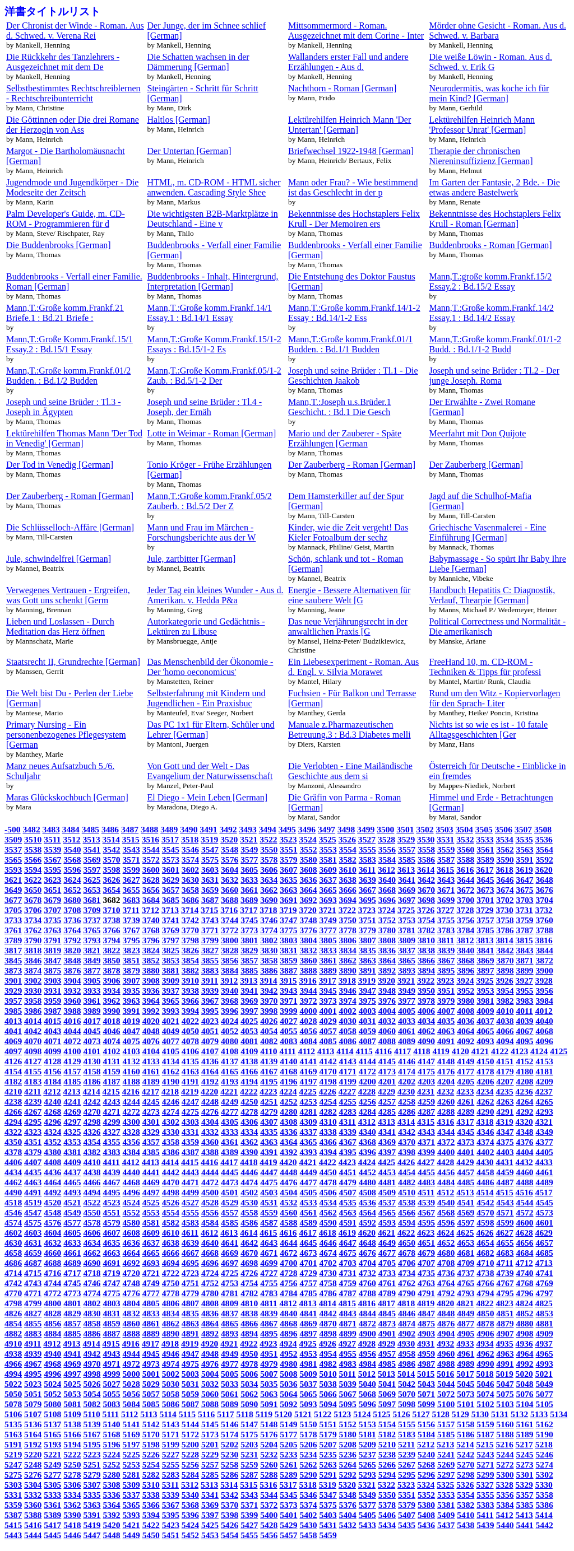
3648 (544, 879)
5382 (465, 1505)
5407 (406, 1515)
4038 (504, 1021)
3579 (288, 859)
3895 (446, 970)
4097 (13, 1051)
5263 (328, 1464)
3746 (268, 920)
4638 (170, 1242)
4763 (426, 1283)
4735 (426, 1273)
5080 (52, 1404)
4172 (367, 1071)
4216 (131, 1091)
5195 (91, 1444)
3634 (268, 879)
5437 (446, 1525)
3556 (387, 849)
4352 (52, 1142)
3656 (151, 890)
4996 (52, 1373)
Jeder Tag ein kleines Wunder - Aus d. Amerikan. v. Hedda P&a (215, 595)
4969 (72, 1363)
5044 (446, 1384)
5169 (131, 1434)
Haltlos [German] (178, 119)
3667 (367, 890)
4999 (111, 1373)
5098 (406, 1404)
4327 (111, 1132)
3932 (72, 990)
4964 (524, 1353)
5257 (210, 1464)
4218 (170, 1091)
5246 (544, 1454)
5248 (32, 1464)
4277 (229, 1111)
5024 (52, 1384)
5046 (485, 1384)
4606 (91, 1232)
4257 (387, 1101)
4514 (484, 1192)
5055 (111, 1394)
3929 (13, 990)
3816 (544, 940)
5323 (406, 1484)
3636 (308, 879)
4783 (268, 1293)
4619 (347, 1232)
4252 (288, 1101)
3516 (150, 839)
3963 (131, 1000)
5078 (13, 1404)
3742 (190, 920)
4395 (348, 1152)
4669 (229, 1252)
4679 (426, 1252)
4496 (131, 1192)
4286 (406, 1111)
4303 (190, 1121)
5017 (465, 1373)
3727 (445, 910)
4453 (387, 1172)
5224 (111, 1454)
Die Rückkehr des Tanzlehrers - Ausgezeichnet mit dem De (62, 62)
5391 (91, 1515)
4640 (210, 1242)
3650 (32, 890)
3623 (52, 879)
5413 (524, 1515)
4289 (465, 1111)
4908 (524, 1333)
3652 (72, 890)
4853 (544, 1313)
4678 (406, 1252)
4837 (229, 1313)
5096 (367, 1404)
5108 (52, 1414)
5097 (387, 1404)
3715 (209, 910)
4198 (328, 1081)
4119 (440, 1051)
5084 (131, 1404)
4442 (170, 1172)
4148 (446, 1061)
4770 (13, 1293)
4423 (347, 1162)
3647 (524, 879)
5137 (52, 1424)
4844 (367, 1313)
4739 (504, 1273)
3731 (524, 910)
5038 (328, 1384)
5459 (328, 1535)
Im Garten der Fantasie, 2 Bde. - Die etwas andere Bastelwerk (494, 187)
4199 (348, 1081)
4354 (91, 1142)
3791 (52, 940)
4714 (13, 1273)
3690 (268, 900)
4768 (524, 1283)
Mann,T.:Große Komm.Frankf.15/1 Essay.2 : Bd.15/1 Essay (69, 344)
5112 (129, 1414)
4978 (249, 1363)
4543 (504, 1202)
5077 (544, 1394)
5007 (268, 1373)
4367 (348, 1142)
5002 (170, 1373)
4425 (386, 1162)
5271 (485, 1464)
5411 (484, 1515)
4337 (308, 1132)
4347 (504, 1132)
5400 (268, 1515)
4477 (308, 1182)
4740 (524, 1273)
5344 (268, 1494)
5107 (32, 1414)
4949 (229, 1353)
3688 (229, 900)
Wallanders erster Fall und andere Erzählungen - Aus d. (348, 62)
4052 (229, 1031)
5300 (504, 1474)
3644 (465, 879)
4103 (131, 1051)
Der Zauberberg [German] (476, 464)
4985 (387, 1363)
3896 (465, 970)
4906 (485, 1333)
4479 (348, 1182)
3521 (248, 839)
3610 (348, 869)
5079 (32, 1404)
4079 (210, 1041)
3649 (13, 890)
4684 (524, 1252)
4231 (425, 1091)
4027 (288, 1021)
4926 (327, 1343)
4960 (446, 1353)
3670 (426, 890)
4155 (32, 1071)
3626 (111, 879)
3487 (129, 829)
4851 (504, 1313)
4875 (426, 1323)
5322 (386, 1484)
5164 (32, 1434)
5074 (485, 1394)
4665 (151, 1252)
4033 (406, 1021)
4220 (209, 1091)
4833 (151, 1313)
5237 (367, 1454)
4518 (13, 1202)
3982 (504, 1000)
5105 (544, 1404)
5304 (32, 1484)
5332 (32, 1494)
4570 (485, 1212)
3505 (484, 829)
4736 (446, 1273)
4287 (426, 1111)
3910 (190, 980)
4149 (465, 1061)
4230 (406, 1091)
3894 (426, 970)
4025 (249, 1021)
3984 (544, 1000)
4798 (13, 1303)
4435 (32, 1172)
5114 (167, 1414)
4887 (111, 1333)
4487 (504, 1182)
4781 (229, 1293)
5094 (328, 1404)
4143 (348, 1061)
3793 (91, 940)
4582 (170, 1222)
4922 (248, 1343)
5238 (387, 1454)
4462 (13, 1182)
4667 (190, 1252)
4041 (13, 1031)
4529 (229, 1202)
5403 (328, 1515)
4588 (288, 1222)
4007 (446, 1011)
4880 (524, 1323)
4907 (504, 1333)
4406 (13, 1162)
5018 (484, 1373)
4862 (170, 1323)
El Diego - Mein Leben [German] (207, 797)
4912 (52, 1343)
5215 (484, 1444)
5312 (189, 1484)
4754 (249, 1283)
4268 (52, 1111)
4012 (544, 1011)
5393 (131, 1515)
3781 (406, 930)
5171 (170, 1434)
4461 (544, 1172)
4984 (367, 1363)
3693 (327, 900)
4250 (249, 1101)
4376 (524, 1142)
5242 (465, 1454)
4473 (229, 1182)
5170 (151, 1434)
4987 (426, 1363)
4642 (249, 1242)
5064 (288, 1394)
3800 (229, 940)
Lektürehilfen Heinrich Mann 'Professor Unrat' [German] (482, 124)
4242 (91, 1101)
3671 (446, 890)
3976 (387, 1000)
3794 (111, 940)
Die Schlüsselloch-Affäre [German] (70, 527)
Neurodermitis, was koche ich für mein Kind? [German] (489, 93)
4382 (91, 1152)
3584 (387, 859)
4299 (111, 1121)
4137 (229, 1061)
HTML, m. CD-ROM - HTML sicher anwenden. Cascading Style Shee (214, 187)
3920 (386, 980)
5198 (151, 1444)
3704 (544, 900)
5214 (465, 1444)
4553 (151, 1212)
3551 (288, 849)
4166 (249, 1071)
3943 (288, 990)
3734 (32, 920)
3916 (308, 980)
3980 (465, 1000)
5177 (288, 1434)
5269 (446, 1464)
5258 (229, 1464)
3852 (151, 960)
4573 (544, 1212)
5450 (151, 1535)
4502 (249, 1192)
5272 (504, 1464)
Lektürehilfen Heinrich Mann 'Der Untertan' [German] (349, 124)
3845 (13, 960)
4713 (544, 1263)
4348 (524, 1132)
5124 (362, 1414)
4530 (249, 1202)
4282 (328, 1111)
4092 (465, 1041)
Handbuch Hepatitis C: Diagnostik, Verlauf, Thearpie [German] (492, 595)
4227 (347, 1091)
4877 (465, 1323)
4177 (465, 1071)
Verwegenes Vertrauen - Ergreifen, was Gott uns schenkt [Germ (68, 595)
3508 (543, 829)
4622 (406, 1232)
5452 (190, 1535)
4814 (327, 1303)
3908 (151, 980)
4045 (91, 1031)
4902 (406, 1333)
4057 (328, 1031)
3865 (406, 960)
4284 (367, 1111)
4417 (229, 1162)
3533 (484, 839)
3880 (151, 970)
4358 (170, 1142)
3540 (72, 849)
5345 (288, 1494)
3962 (111, 1000)
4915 (111, 1343)
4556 (210, 1212)
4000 (308, 1011)
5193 (52, 1444)
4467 (111, 1182)
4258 (406, 1101)
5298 (465, 1474)
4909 (544, 1333)
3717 (248, 910)
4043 (52, 1031)
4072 (72, 1041)
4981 (308, 1363)
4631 (32, 1242)
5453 (210, 1535)
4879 (504, 1323)
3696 (387, 900)
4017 (91, 1021)
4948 (210, 1353)
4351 (32, 1142)
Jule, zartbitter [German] (191, 558)
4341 (387, 1132)
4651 (426, 1242)
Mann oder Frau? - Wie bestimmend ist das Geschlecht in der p (353, 187)
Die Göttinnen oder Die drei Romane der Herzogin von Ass (72, 124)
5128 (441, 1414)
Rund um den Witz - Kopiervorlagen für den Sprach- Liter (495, 698)
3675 (524, 890)
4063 (446, 1031)
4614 (248, 1232)
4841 (308, 1313)
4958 (406, 1353)
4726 (249, 1273)
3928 (544, 980)
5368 (190, 1505)
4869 (308, 1323)
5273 (524, 1464)
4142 (328, 1061)
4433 (544, 1162)
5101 (465, 1404)
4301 (151, 1121)
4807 (190, 1303)
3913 (248, 980)
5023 (32, 1384)
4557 (229, 1212)
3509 (13, 839)
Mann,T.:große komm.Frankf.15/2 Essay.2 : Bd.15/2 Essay (490, 281)
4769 (544, 1283)
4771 (32, 1293)
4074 (111, 1041)
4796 (524, 1293)
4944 (131, 1353)
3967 (210, 1000)
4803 (111, 1303)
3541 (91, 849)
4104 (151, 1051)
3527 (367, 839)
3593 (13, 869)
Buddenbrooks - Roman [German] (490, 245)
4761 (387, 1283)
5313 (209, 1484)
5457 (288, 1535)
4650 (406, 1242)
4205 (465, 1081)
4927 (347, 1343)
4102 (111, 1051)
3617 (484, 869)
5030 (170, 1384)
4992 (524, 1363)
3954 (504, 990)
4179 (504, 1071)
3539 (52, 849)
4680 (446, 1252)
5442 (544, 1525)
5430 (308, 1525)
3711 (131, 910)
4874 (406, 1323)
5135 (13, 1424)
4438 (91, 1172)
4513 (465, 1192)
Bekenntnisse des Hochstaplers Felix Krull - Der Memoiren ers (354, 219)
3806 (348, 940)
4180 (524, 1071)
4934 (484, 1343)
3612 (386, 869)
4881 (544, 1323)
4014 (32, 1021)
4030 (348, 1021)
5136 (32, 1424)
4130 (91, 1061)
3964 (151, 1000)
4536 (367, 1202)
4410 (91, 1162)
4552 (131, 1212)
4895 (268, 1333)
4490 (13, 1192)
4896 (288, 1333)
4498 (170, 1192)
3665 (328, 890)
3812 (465, 940)
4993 (544, 1363)
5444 (32, 1535)
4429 (465, 1162)
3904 (72, 980)
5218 (544, 1444)
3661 (249, 890)
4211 (32, 1091)
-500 (12, 829)
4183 (32, 1081)
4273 (151, 1111)
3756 (465, 920)
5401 (288, 1515)
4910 (13, 1343)
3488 (149, 829)
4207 (504, 1081)
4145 (387, 1061)
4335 (268, 1132)
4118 (421, 1051)
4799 (32, 1303)
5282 (151, 1474)
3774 (268, 930)
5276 (32, 1474)
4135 (190, 1061)
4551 (111, 1212)
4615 (268, 1232)
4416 (209, 1162)
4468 (131, 1182)
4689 (72, 1263)
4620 (367, 1232)
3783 (446, 930)
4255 (348, 1101)
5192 (32, 1444)
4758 (328, 1283)
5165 (52, 1434)
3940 (229, 990)
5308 (111, 1484)
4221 (229, 1091)
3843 (524, 950)
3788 (544, 930)
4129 (72, 1061)
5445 (52, 1535)
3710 (111, 910)
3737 (91, 920)
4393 (308, 1152)
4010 (504, 1011)
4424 (367, 1162)
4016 (72, 1021)
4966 (13, 1363)
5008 (288, 1373)
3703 (524, 900)
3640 (387, 879)
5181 (367, 1434)
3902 (32, 980)
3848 (72, 960)
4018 (111, 1021)
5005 (229, 1373)
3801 (249, 940)
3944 (308, 990)
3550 (268, 849)
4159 (111, 1071)
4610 (170, 1232)
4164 (210, 1071)
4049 (170, 1031)
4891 (190, 1333)
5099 (426, 1404)
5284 (190, 1474)
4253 (308, 1101)
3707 (52, 910)
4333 (229, 1132)
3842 (504, 950)
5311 (170, 1484)
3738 (111, 920)
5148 (268, 1424)
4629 (544, 1232)
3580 (308, 859)
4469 (151, 1182)
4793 (465, 1293)
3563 (524, 849)
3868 (465, 960)
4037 (485, 1021)
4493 (72, 1192)
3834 (348, 950)
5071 (426, 1394)
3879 (131, 970)
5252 (111, 1464)
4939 (32, 1353)
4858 (91, 1323)
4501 (229, 1192)
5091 (268, 1404)
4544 (524, 1202)
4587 (268, 1222)
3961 (91, 1000)
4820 (445, 1303)
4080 (229, 1041)
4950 (249, 1353)
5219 (13, 1454)
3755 (446, 920)
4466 (91, 1182)
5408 (426, 1515)
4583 (190, 1222)
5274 (544, 1464)
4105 (170, 1051)
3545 (170, 849)
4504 (288, 1192)
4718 (91, 1273)
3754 (426, 920)
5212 (425, 1444)
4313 (386, 1121)
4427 (425, 1162)
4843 (348, 1313)
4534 (328, 1202)
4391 (268, 1152)
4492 (52, 1192)
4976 (210, 1363)
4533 (308, 1202)
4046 (111, 1031)
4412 (131, 1162)
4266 (13, 1111)
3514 (111, 839)
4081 (249, 1041)
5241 (446, 1454)
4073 (91, 1041)
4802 (91, 1303)
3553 (328, 849)
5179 (328, 1434)
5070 (406, 1394)
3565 (13, 859)
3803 (288, 940)
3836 (387, 950)
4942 (91, 1353)
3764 (72, 930)
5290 (308, 1474)
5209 (367, 1444)
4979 (268, 1363)
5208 (348, 1444)
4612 (209, 1232)
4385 (151, 1152)
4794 (485, 1293)
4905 (465, 1333)
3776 (308, 930)
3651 (52, 890)
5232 (268, 1454)
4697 (229, 1263)
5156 (426, 1424)
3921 (406, 980)
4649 (387, 1242)
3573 (170, 859)
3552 (308, 849)
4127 (32, 1061)
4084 (308, 1041)
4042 (32, 1031)
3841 (485, 950)
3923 (445, 980)
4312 (367, 1121)
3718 (268, 910)
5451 (170, 1535)
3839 (446, 950)
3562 (504, 849)
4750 (170, 1283)
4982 (328, 1363)
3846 (32, 960)
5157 (446, 1424)
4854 (13, 1323)
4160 (131, 1071)
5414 (544, 1515)
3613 (406, 869)
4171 (348, 1071)
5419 (91, 1525)
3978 (426, 1000)
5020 (524, 1373)
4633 (72, 1242)
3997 (249, 1011)
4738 (485, 1273)
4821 (465, 1303)
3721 (327, 910)
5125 (381, 1414)
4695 (190, 1263)
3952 (465, 990)
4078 (190, 1041)
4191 (190, 1081)
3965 (170, 1000)
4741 (544, 1273)
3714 (189, 910)
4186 (91, 1081)
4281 (308, 1111)
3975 (367, 1000)
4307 (268, 1121)
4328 (131, 1132)
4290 (485, 1111)
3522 (268, 839)
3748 (308, 920)
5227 (170, 1454)
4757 (308, 1283)
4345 (465, 1132)
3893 (406, 970)
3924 (465, 980)
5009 (308, 1373)
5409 (446, 1515)
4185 (72, 1081)
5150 (308, 1424)
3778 (348, 930)
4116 (383, 1051)
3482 (31, 829)
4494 (91, 1192)
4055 (288, 1031)
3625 (91, 879)
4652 (446, 1242)
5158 (465, 1424)
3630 (190, 879)
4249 (229, 1101)
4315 (425, 1121)
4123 (519, 1051)
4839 (268, 1313)
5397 (210, 1515)
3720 (308, 910)
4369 (387, 1142)
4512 (445, 1192)
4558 (249, 1212)
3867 (446, 960)
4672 (288, 1252)
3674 (504, 890)
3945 (328, 990)
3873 (13, 970)
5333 (52, 1494)
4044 (72, 1031)
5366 (151, 1505)
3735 (52, 920)
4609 (151, 1232)
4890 (170, 1333)
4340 (367, 1132)
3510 (32, 839)
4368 (367, 1142)
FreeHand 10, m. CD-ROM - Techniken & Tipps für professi (485, 667)
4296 (52, 1121)
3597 (91, 869)
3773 (249, 930)
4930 (406, 1343)
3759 (524, 920)
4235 (504, 1091)
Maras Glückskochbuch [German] (67, 797)
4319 (504, 1121)
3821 (91, 950)
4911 (32, 1343)
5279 (91, 1474)
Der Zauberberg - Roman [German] (351, 464)
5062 (249, 1394)
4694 (170, 1263)
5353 (446, 1494)
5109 (72, 1414)
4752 (210, 1283)
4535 (348, 1202)
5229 (210, 1454)
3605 (249, 869)
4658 (13, 1252)
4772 (52, 1293)
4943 (111, 1353)
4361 (229, 1142)
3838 (426, 950)
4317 (465, 1121)
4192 (210, 1081)
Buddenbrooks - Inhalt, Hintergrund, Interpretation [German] (213, 281)
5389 (52, 1515)
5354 (465, 1494)
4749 (151, 1283)
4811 (268, 1303)
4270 (91, 1111)
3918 (347, 980)
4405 (544, 1152)
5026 (91, 1384)
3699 (446, 900)
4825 (544, 1303)
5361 (52, 1505)
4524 (131, 1202)
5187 (485, 1434)
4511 (426, 1192)
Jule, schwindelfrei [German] (58, 558)
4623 (425, 1232)
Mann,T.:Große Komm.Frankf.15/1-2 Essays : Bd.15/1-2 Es (214, 344)
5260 (268, 1464)
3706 (32, 910)
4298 (91, 1121)
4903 (426, 1333)
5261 (288, 1464)
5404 (348, 1515)
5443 (13, 1535)
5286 (229, 1474)
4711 (504, 1263)
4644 (288, 1242)
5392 (111, 1515)
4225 (308, 1091)
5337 (131, 1494)
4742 (13, 1283)
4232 (445, 1091)
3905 (91, 980)
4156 (52, 1071)
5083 (111, 1404)
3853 (170, 960)
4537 (387, 1202)
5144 (190, 1424)
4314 (406, 1121)
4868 (288, 1323)
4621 (386, 1232)
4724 (210, 1273)
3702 (504, 900)
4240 (52, 1101)
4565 (387, 1212)
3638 (348, 879)
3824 (151, 950)
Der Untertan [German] (189, 151)
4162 (170, 1071)
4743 (32, 1283)
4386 (170, 1152)
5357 (524, 1494)
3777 (328, 930)
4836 (210, 1313)
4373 (465, 1142)
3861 (328, 960)
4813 (308, 1303)
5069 (387, 1394)
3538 (32, 849)
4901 (387, 1333)
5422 (151, 1525)
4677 (387, 1252)
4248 (210, 1101)
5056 (131, 1394)
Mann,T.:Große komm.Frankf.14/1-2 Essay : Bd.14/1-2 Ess (354, 313)
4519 (32, 1202)
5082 (91, 1404)
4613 (229, 1232)
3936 (151, 990)
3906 (111, 980)
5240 (426, 1454)
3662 (268, 890)
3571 (131, 859)
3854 (190, 960)
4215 (111, 1091)
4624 (445, 1232)
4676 (367, 1252)
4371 (426, 1142)
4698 (249, 1263)
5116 (206, 1414)
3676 (544, 890)
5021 (544, 1373)
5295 (406, 1474)
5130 (480, 1414)
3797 (170, 940)
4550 (91, 1212)
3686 (190, 900)
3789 (13, 940)
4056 (308, 1031)
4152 (524, 1061)
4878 (485, 1323)
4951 (268, 1353)
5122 (322, 1414)
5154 (387, 1424)
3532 (465, 839)
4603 (32, 1232)
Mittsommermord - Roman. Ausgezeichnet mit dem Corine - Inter (356, 30)
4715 (32, 1273)
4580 (131, 1222)
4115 (364, 1051)
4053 (249, 1031)
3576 (229, 859)
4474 (249, 1182)
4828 (52, 1313)
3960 (72, 1000)
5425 (210, 1525)
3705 (13, 910)
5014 (406, 1373)
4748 (131, 1283)
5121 (303, 1414)
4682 (485, 1252)
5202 (229, 1444)
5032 (210, 1384)
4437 (72, 1172)
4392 (288, 1152)
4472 (210, 1182)
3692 (308, 900)
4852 (524, 1313)
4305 (229, 1121)
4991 (504, 1363)
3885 (249, 970)
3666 (348, 890)
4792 (446, 1293)
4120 (460, 1051)
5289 (288, 1474)
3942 (268, 990)
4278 (249, 1111)
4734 (406, 1273)
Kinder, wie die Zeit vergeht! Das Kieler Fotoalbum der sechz (348, 532)
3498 (346, 829)
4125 (558, 1051)
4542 (485, 1202)
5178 (308, 1434)
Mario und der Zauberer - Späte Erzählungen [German (344, 438)
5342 (229, 1494)
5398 (229, 1515)
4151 (504, 1061)
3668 (387, 890)
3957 (13, 1000)
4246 (170, 1101)
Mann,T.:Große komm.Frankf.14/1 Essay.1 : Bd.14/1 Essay (209, 313)
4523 (111, 1202)
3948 (387, 990)
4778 (170, 1293)
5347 (328, 1494)
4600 (524, 1222)
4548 (52, 1212)
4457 (465, 1172)
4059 (367, 1031)
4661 (72, 1252)
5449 (131, 1535)
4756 (288, 1283)
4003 (367, 1011)
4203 (426, 1081)
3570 (111, 859)
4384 (131, 1152)
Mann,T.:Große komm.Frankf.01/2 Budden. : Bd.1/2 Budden (68, 375)
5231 (249, 1454)
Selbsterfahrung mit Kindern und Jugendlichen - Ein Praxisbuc (206, 698)
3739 (131, 920)
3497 (326, 829)
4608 (131, 1232)
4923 (268, 1343)
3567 (52, 859)
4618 (327, 1232)
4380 (52, 1152)
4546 (13, 1212)
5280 (111, 1474)
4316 (445, 1121)
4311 (347, 1121)
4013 (13, 1021)
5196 (111, 1444)
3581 (328, 859)
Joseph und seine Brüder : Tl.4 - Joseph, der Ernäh (204, 407)
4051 (210, 1031)
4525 (151, 1202)
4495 (111, 1192)
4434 (13, 1172)
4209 (544, 1081)
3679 (52, 900)
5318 (308, 1484)
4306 (249, 1121)
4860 (131, 1323)
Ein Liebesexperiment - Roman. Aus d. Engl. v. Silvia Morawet (353, 667)
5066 (328, 1394)
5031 (190, 1384)
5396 (190, 1515)
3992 (151, 1011)
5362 (72, 1505)
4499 (190, 1192)
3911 (209, 980)
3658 (190, 890)
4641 (229, 1242)
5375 (328, 1505)
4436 (52, 1172)
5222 (72, 1454)
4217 (150, 1091)
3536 (544, 839)
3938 (190, 990)
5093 (308, 1404)
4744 (52, 1283)
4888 (131, 1333)
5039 (348, 1384)
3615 (445, 869)
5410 (465, 1515)
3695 (367, 900)
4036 (465, 1021)
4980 (288, 1363)
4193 (229, 1081)
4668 (210, 1252)
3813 (484, 940)
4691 (111, 1263)
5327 (484, 1484)
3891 (367, 970)
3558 (426, 849)
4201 (387, 1081)
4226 (327, 1091)
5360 (32, 1505)
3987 (52, 1011)
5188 (504, 1434)
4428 (445, 1162)
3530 (425, 839)
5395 (170, 1515)
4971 (111, 1363)
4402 (485, 1152)
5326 (465, 1484)
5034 (249, 1384)
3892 (387, 970)
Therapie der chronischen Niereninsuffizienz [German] (481, 156)
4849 (465, 1313)
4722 (170, 1273)
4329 (151, 1132)
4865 (229, 1323)
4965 (544, 1353)
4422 (327, 1162)
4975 (190, 1363)
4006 (426, 1011)
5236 (348, 1454)
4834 (170, 1313)
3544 (151, 849)
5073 (465, 1394)
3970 (268, 1000)
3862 (348, 960)
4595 (426, 1222)
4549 (72, 1212)
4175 (426, 1071)
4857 (72, 1323)
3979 (446, 1000)
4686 (13, 1263)
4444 (210, 1172)
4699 (268, 1263)
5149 (288, 1424)
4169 (308, 1071)
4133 (151, 1061)
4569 (465, 1212)
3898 (504, 970)
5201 (210, 1444)
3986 (32, 1011)
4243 (111, 1101)
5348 (348, 1494)
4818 (406, 1303)
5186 (465, 1434)
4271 (111, 1111)
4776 (131, 1293)
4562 (328, 1212)
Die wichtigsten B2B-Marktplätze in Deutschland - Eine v (212, 219)
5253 (131, 1464)
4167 (268, 1071)
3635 (288, 879)
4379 (32, 1152)
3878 (111, 970)
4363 (268, 1142)
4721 (151, 1273)
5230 (229, 1454)
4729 (308, 1273)
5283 (170, 1474)
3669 (406, 890)
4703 (348, 1263)
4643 (268, 1242)
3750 (348, 920)
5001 (151, 1373)
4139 (268, 1061)
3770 (190, 930)
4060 (387, 1031)
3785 (485, 930)
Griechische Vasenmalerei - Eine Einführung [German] (488, 532)
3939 (210, 990)
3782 (426, 930)
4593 (387, 1222)
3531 (445, 839)
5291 (328, 1474)
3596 (72, 869)
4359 (190, 1142)
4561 (308, 1212)
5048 (524, 1384)
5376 (348, 1505)
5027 (111, 1384)
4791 (426, 1293)
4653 (465, 1242)
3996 (229, 1011)
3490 (188, 829)
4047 (131, 1031)
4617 (308, 1232)
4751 (190, 1283)
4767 (504, 1283)
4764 (446, 1283)
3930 (32, 990)
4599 (504, 1222)
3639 (367, 879)
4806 (170, 1303)
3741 (170, 920)
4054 (268, 1031)
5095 (348, 1404)
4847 (426, 1313)
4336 (288, 1132)
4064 (465, 1031)
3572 (151, 859)
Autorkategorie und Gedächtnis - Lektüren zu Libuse (206, 626)
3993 (170, 1011)
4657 (544, 1242)
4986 (406, 1363)
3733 (13, 920)
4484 (446, 1182)
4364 (288, 1142)
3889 (328, 970)
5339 (170, 1494)
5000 (131, 1373)
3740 (151, 920)
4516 (524, 1192)
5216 (504, 1444)
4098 (32, 1051)
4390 (249, 1152)
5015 (425, 1373)
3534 (504, 839)
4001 (328, 1011)
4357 (151, 1142)
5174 (229, 1434)
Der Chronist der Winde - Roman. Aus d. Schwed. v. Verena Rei (75, 30)
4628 (524, 1232)
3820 (72, 950)
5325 (445, 1484)
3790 (32, 940)
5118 (244, 1414)
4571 (504, 1212)
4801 (72, 1303)
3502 (424, 829)
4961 (465, 1353)
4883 (32, 1333)
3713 (170, 910)
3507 (523, 829)
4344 (446, 1132)
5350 (387, 1494)
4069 (13, 1041)
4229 (386, 1091)
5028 (131, 1384)
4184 (52, 1081)
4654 (485, 1242)
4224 (288, 1091)
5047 (504, 1384)
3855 (210, 960)
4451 (348, 1172)
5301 (524, 1474)
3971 (288, 1000)
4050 (190, 1031)
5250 (72, 1464)
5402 (308, 1515)
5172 (190, 1434)
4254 (328, 1101)
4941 (72, 1353)
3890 (348, 970)
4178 (485, 1071)
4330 (170, 1132)
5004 (210, 1373)
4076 (151, 1041)
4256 (367, 1101)
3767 (131, 930)
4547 (32, 1212)
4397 (387, 1152)
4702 (328, 1263)
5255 (170, 1464)
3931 (52, 990)
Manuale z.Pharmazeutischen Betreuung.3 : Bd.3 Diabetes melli (349, 729)
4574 (13, 1222)
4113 (325, 1051)
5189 (524, 1434)
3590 (504, 859)
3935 (131, 990)
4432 (524, 1162)
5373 (288, 1505)
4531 (268, 1202)
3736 (72, 920)
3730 (504, 910)
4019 (131, 1021)
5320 (347, 1484)
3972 (308, 1000)
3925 (484, 980)
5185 (446, 1434)
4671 (268, 1252)
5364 (111, 1505)
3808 (387, 940)
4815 (347, 1303)
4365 (308, 1142)
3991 (131, 1011)
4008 (465, 1011)
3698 (426, 900)
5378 (387, 1505)
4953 (308, 1353)
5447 (91, 1535)
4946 (170, 1353)
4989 (465, 1363)
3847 (52, 960)
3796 (151, 940)
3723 (367, 910)
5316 (268, 1484)
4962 (485, 1353)
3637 (328, 879)
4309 (308, 1121)
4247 (190, 1101)
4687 (32, 1263)
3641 (406, 879)
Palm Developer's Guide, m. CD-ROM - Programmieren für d (65, 219)
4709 (465, 1263)
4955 (348, 1353)
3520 (229, 839)
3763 (52, 930)
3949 (406, 990)
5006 (249, 1373)
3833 (328, 950)
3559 (446, 849)
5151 (328, 1424)
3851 (131, 960)
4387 (190, 1152)
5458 (308, 1535)
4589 (308, 1222)
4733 (387, 1273)
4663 (111, 1252)
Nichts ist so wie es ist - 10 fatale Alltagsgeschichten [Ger (488, 729)
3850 (111, 960)
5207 (328, 1444)
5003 (190, 1373)
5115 (187, 1414)
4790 (406, 1293)
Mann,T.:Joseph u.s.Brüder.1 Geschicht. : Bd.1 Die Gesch (339, 407)
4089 (406, 1041)
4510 (406, 1192)
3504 (464, 829)
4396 (367, 1152)
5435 (406, 1525)
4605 (72, 1232)
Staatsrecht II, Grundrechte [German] (73, 662)
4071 (52, 1041)
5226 (151, 1454)
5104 (524, 1404)
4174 (406, 1071)
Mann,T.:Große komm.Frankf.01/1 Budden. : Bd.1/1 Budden (350, 344)
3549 (249, 849)
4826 (13, 1313)
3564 (544, 849)
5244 (504, 1454)
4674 (328, 1252)
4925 (308, 1343)
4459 (504, 1172)
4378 (13, 1152)
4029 (328, 1021)
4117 (402, 1051)
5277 (52, 1474)
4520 (52, 1202)
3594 (32, 869)
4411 (111, 1162)
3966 (190, 1000)
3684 (151, 900)
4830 (91, 1313)
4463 (32, 1182)
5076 (524, 1394)
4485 (465, 1182)
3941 (249, 990)
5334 (72, 1494)
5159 (485, 1424)
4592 (367, 1222)
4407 (32, 1162)
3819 (52, 950)
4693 (151, 1263)
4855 (32, 1323)
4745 (72, 1283)
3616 (465, 869)
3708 (72, 910)
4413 (150, 1162)
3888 (308, 970)
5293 (367, 1474)
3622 (32, 879)
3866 (426, 960)
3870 (504, 960)
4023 (210, 1021)
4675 (348, 1252)
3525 (327, 839)
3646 (504, 879)
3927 (524, 980)
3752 (387, 920)
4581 (151, 1222)
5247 (13, 1464)
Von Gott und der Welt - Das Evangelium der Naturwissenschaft (210, 771)
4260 (446, 1101)
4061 (406, 1031)
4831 (111, 1313)
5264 (348, 1464)
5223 (91, 1454)
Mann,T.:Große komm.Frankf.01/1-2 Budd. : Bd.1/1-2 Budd (495, 344)
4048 (151, 1031)
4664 (131, 1252)
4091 (446, 1041)
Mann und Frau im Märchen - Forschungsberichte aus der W (201, 532)
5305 (52, 1484)
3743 (210, 920)
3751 (367, 920)
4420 (288, 1162)
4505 (308, 1192)
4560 (288, 1212)
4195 (268, 1081)
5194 (72, 1444)
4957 (387, 1353)
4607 (111, 1232)
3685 (170, 900)
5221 (52, 1454)
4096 (544, 1041)
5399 (249, 1515)
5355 (485, 1494)
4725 (229, 1273)
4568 (446, 1212)
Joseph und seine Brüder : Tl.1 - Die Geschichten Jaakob (353, 375)
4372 (446, 1142)
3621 (13, 879)
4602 (13, 1232)
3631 (210, 879)
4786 (328, 1293)
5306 (72, 1484)
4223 (268, 1091)
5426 (229, 1525)
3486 (110, 829)
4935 (504, 1343)
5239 (406, 1454)
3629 (170, 879)
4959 (426, 1353)
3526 (347, 839)
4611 (190, 1232)
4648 (367, 1242)
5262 (308, 1464)
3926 (504, 980)
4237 (544, 1091)
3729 (484, 910)
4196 (288, 1081)
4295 (32, 1121)
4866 (249, 1323)
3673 (485, 890)
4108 (229, 1051)
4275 (190, 1111)
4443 (190, 1172)
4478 (328, 1182)
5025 (72, 1384)
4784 (288, 1293)
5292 (348, 1474)
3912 (229, 980)
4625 (465, 1232)
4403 (504, 1152)
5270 (465, 1464)
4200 (367, 1081)
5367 (170, 1505)
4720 (131, 1273)
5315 (248, 1484)
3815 (524, 940)
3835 (367, 950)
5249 (52, 1464)
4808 (210, 1303)
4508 (367, 1192)
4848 (446, 1313)
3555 (367, 849)
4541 (465, 1202)
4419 (268, 1162)
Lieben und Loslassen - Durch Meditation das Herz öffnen (60, 626)
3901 (13, 980)
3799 (210, 940)
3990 (111, 1011)
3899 (524, 970)
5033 (229, 1384)
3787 (524, 930)
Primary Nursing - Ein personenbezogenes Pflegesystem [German (66, 734)
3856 (229, 960)
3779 (367, 930)
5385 (524, 1505)
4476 (288, 1182)
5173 (210, 1434)
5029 (151, 1384)
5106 (13, 1414)
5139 (91, 1424)
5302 (544, 1474)
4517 (544, 1192)
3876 (72, 970)
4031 (367, 1021)
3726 (425, 910)
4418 (248, 1162)
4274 (170, 1111)
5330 (544, 1484)
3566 (32, 859)
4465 (72, 1182)
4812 (288, 1303)
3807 (367, 940)
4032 (387, 1021)
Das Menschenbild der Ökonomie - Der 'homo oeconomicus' (210, 667)
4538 (406, 1202)
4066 (504, 1031)
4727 (268, 1273)
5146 (229, 1424)
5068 (367, 1394)
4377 (544, 1142)
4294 (13, 1121)
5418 (72, 1525)
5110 (91, 1414)
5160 (504, 1424)
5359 (13, 1505)
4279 (268, 1111)
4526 (170, 1202)
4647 (348, 1242)
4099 (52, 1051)
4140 (288, 1061)
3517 (170, 839)
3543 (131, 849)
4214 (91, 1091)
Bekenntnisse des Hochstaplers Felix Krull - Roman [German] (495, 219)
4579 (111, 1222)
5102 (485, 1404)
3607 (288, 869)
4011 (524, 1011)
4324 (52, 1132)
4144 (367, 1061)
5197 (131, 1444)
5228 (190, 1454)
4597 (465, 1222)
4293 (544, 1111)
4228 (367, 1091)
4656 (524, 1242)
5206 (308, 1444)
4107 (210, 1051)
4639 (190, 1242)
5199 (170, 1444)
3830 (268, 950)
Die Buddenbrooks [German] (58, 245)
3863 (367, 960)
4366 (328, 1142)
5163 (13, 1434)
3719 (288, 910)
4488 (524, 1182)
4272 (131, 1111)
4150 (485, 1061)
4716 (52, 1273)
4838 (249, 1313)
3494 (267, 829)
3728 (465, 910)
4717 (72, 1273)
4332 (210, 1132)
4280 (288, 1111)
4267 (32, 1111)
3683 (131, 900)
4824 (524, 1303)
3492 (228, 829)
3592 (544, 859)
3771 (210, 930)
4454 (406, 1172)
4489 (544, 1182)
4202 (406, 1081)
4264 (524, 1101)
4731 (348, 1273)
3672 (465, 890)
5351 (406, 1494)
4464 (52, 1182)
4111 (287, 1051)
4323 (32, 1132)
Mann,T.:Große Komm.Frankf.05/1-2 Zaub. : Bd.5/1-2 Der (214, 375)
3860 (308, 960)
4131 (111, 1061)
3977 (406, 1000)
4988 (446, 1363)
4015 (52, 1021)
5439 (485, 1525)
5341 (210, 1494)
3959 (52, 1000)
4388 (210, 1152)
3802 (268, 940)
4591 (348, 1222)
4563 (348, 1212)
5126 (401, 1414)
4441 (151, 1172)
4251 (268, 1101)
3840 (465, 950)
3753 (406, 920)
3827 (210, 950)
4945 (151, 1353)
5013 (386, 1373)
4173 (387, 1071)
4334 (249, 1132)
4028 (308, 1021)
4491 (32, 1192)
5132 (519, 1414)
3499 (365, 829)
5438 (465, 1525)
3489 (169, 829)
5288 (268, 1474)
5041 (387, 1384)
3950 (426, 990)
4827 (32, 1313)
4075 (131, 1041)
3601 (170, 869)
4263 (504, 1101)
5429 (288, 1525)
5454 (229, 1535)
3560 (465, 849)
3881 (170, 970)
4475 (268, 1182)
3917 (327, 980)
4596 (446, 1222)
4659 (32, 1252)
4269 (72, 1111)
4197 (308, 1081)
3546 (190, 849)
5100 (446, 1404)
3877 (91, 970)
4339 (348, 1132)
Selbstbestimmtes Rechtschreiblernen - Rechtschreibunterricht (73, 93)
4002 (348, 1011)
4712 (524, 1263)
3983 (524, 1000)
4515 (504, 1192)
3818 (32, 950)
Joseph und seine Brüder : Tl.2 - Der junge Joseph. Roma (494, 375)
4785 (308, 1293)
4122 (499, 1051)
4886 (91, 1333)
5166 (72, 1434)
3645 (485, 879)
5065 (308, 1394)
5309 (131, 1484)
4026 (268, 1021)
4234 (484, 1091)
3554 (348, 849)
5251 (91, 1464)
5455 (249, 1535)
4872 (367, 1323)
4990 (485, 1363)
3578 (268, 859)
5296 (426, 1474)
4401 (465, 1152)
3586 (426, 859)
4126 (13, 1061)
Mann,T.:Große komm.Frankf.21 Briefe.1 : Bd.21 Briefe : (65, 313)
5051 (32, 1394)
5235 (328, 1454)
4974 (170, 1363)
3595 (52, 869)
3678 (32, 900)
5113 (148, 1414)
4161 (151, 1071)
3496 (307, 829)
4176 (446, 1071)
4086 (348, 1041)
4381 (72, 1152)
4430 (484, 1162)
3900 (544, 970)
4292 (524, 1111)
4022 (190, 1021)
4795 (504, 1293)
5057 (151, 1394)
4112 (306, 1051)
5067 (348, 1394)
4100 (72, 1051)
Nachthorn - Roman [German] (342, 88)
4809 (229, 1303)
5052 (52, 1394)
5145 (210, 1424)
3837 (406, 950)
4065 (485, 1031)
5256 (190, 1464)
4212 (52, 1091)
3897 (485, 970)
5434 (387, 1525)
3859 (288, 960)
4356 (131, 1142)
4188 (131, 1081)
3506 (503, 829)
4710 (485, 1263)
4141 (308, 1061)
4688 (52, 1263)
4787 (348, 1293)
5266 (387, 1464)
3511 (52, 839)
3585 (406, 859)
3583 (367, 859)
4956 (367, 1353)
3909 (170, 980)
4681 (465, 1252)
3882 (190, 970)
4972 (131, 1363)
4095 (524, 1041)
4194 (249, 1081)
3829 (249, 950)
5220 (32, 1454)
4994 (13, 1373)
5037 (308, 1384)
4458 (485, 1172)
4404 (524, 1152)
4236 (524, 1091)
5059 (190, 1394)
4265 (544, 1101)
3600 (151, 869)
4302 (170, 1121)
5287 (249, 1474)
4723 (190, 1273)
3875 (52, 970)
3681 (91, 900)
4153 (544, 1061)
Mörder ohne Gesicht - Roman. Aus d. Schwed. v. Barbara (497, 30)
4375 (504, 1142)
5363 (91, 1505)
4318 (484, 1121)
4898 (328, 1333)
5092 (288, 1404)
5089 (229, 1404)
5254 (151, 1464)
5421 (131, 1525)
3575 (210, 859)
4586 (249, 1222)
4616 (288, 1232)
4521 (72, 1202)
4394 (328, 1152)
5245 (524, 1454)
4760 (367, 1283)
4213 (71, 1091)
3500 (385, 829)
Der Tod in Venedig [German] (59, 464)
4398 (406, 1152)
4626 (484, 1232)
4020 (151, 1021)
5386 (544, 1505)
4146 (406, 1061)
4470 (170, 1182)
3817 (13, 950)
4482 (406, 1182)
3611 (367, 869)
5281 (131, 1474)
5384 (504, 1505)
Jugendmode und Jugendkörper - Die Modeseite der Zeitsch (72, 187)
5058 (170, 1394)
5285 (210, 1474)
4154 (13, 1071)
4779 (190, 1293)
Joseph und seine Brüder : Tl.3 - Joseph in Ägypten (63, 407)
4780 (210, 1293)
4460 (524, 1172)
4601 (544, 1222)
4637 (151, 1242)
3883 (210, 970)
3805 (328, 940)
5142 (151, 1424)
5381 (446, 1505)
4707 (426, 1263)
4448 (288, 1172)
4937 (544, 1343)
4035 (446, 1021)
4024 (229, 1021)
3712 (150, 910)
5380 (426, 1505)
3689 (249, 900)
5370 (229, 1505)
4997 (72, 1373)
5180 (348, 1434)
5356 (504, 1494)
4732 (367, 1273)
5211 (406, 1444)
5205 (288, 1444)
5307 (91, 1484)
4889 (151, 1333)
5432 (348, 1525)
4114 (344, 1051)
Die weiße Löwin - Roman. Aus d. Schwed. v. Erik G (491, 62)
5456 (268, 1535)
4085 (328, 1041)
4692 (131, 1263)
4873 (387, 1323)
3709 (91, 910)
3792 (72, 940)
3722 (347, 910)
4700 (288, 1263)
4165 (229, 1071)
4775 (111, 1293)
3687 (210, 900)
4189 (151, 1081)
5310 (151, 1484)
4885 (72, 1333)
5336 (111, 1494)
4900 (367, 1333)
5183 (406, 1434)
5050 (13, 1394)
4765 (465, 1283)
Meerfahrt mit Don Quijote (477, 433)
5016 (445, 1373)
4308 (288, 1121)
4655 (504, 1242)
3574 (190, 859)
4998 (91, 1373)
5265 (367, 1464)
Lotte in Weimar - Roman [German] (211, 433)
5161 (524, 1424)
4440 (131, 1172)
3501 (405, 829)
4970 (91, 1363)
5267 (406, 1464)
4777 (151, 1293)
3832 (308, 950)
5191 (13, 1444)
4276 (210, 1111)
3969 (249, 1000)
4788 (367, 1293)
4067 (524, 1031)
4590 (328, 1222)
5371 (249, 1505)
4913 (71, 1343)
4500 (210, 1192)
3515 (131, 839)
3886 (268, 970)
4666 (170, 1252)
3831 (288, 950)
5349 (367, 1494)
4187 (111, 1081)
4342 (406, 1132)
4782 (249, 1293)
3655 (131, 890)
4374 (485, 1142)
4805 (151, 1303)
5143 (170, 1424)
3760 (544, 920)
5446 (72, 1535)
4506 (328, 1192)
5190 (544, 1434)
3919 (367, 980)
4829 (72, 1313)
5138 (72, 1424)
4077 (170, 1041)
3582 (348, 859)
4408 (52, 1162)
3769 (170, 930)
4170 (328, 1071)
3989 (91, 1011)
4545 (544, 1202)
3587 (446, 859)
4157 (72, 1071)
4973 (151, 1363)
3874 (32, 970)
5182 (387, 1434)
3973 (328, 1000)
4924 (288, 1343)
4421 (308, 1162)
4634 (91, 1242)
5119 (264, 1414)
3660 (229, 890)
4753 (229, 1283)
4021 (170, 1021)
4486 (485, 1182)
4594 (406, 1222)
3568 (72, 859)
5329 (524, 1484)
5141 (131, 1424)
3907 (131, 980)
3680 (72, 900)
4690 (91, 1263)
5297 (446, 1474)
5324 (425, 1484)
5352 (426, 1494)
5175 (249, 1434)
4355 (111, 1142)
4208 (524, 1081)
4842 (328, 1313)
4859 (111, 1323)
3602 (190, 869)
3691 (288, 900)
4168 (288, 1071)
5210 (387, 1444)
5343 (249, 1494)
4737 (465, 1273)
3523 (288, 839)
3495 (287, 829)
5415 (13, 1525)
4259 (426, 1101)
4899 (348, 1333)
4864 (210, 1323)
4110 (268, 1051)
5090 (249, 1404)
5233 (288, 1454)
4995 (32, 1373)
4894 (249, 1333)
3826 (190, 950)
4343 (426, 1132)
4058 (348, 1031)
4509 (387, 1192)
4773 (72, 1293)
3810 (426, 940)
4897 (308, 1333)
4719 (111, 1273)
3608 (308, 869)
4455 (426, 1172)
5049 (544, 1384)
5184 (426, 1434)
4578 (91, 1222)
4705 (387, 1263)
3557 (406, 849)
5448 (111, 1535)
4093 (485, 1041)
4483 (426, 1182)
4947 (190, 1353)
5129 (460, 1414)
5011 (347, 1373)
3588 (465, 859)
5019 (504, 1373)
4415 (189, 1162)
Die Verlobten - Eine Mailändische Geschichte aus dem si (350, 771)
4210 (13, 1091)
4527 (190, 1202)
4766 (485, 1283)
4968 (52, 1363)
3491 (208, 829)
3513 (91, 839)
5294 (387, 1474)
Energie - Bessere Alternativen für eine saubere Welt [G (349, 595)
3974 (348, 1000)
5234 (308, 1454)
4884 (52, 1333)
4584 (210, 1222)
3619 (524, 869)
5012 (367, 1373)
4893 (229, 1333)
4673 (308, 1252)
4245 (151, 1101)
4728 (288, 1273)
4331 (190, 1132)
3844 (544, 950)
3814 (504, 940)
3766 (111, 930)
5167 (91, 1434)
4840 (288, 1313)
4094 (504, 1041)
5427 (249, 1525)
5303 (13, 1484)
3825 (170, 950)
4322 (13, 1132)
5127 (421, 1414)
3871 (524, 960)
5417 (52, 1525)
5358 (544, 1494)
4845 (387, 1313)
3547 (210, 849)
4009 (485, 1011)
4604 (52, 1232)
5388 (32, 1515)
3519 (209, 839)
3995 (210, 1011)
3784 (465, 930)
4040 (544, 1021)
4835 (190, 1313)
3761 (13, 930)
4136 (210, 1061)
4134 (170, 1061)
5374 (308, 1505)
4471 (190, 1182)
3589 (485, 859)
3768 (151, 930)
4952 (288, 1353)
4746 (91, 1283)
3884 (229, 970)
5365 (131, 1505)
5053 (72, 1394)
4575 (32, 1222)
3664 (308, 890)
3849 (91, 960)
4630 (13, 1242)
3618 (504, 869)
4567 (426, 1212)
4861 (151, 1323)
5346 (308, 1494)
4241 (72, 1101)
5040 (367, 1384)
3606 (268, 869)
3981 (485, 1000)
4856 (52, 1323)
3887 (288, 970)
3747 (288, 920)
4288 (446, 1111)
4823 (504, 1303)
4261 (465, 1101)
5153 (367, 1424)
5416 (32, 1525)
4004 (387, 1011)
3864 (387, 960)
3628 (151, 879)
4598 (485, 1222)
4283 (348, 1111)
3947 (367, 990)
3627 (131, 879)
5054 (91, 1394)
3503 (444, 829)
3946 (348, 990)
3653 (91, 890)
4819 (425, 1303)
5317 (288, 1484)
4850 (485, 1313)
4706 (406, 1263)
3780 (387, 930)
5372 (268, 1505)
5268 (426, 1464)
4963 (504, 1353)
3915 (288, 980)
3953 (485, 990)
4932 (445, 1343)
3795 (131, 940)
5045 (465, 1384)
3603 (210, 869)
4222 (248, 1091)
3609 (328, 869)
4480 (367, 1182)
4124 (539, 1051)
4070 (32, 1041)
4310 (328, 1121)
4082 (268, 1041)
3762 (32, 930)
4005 (406, 1011)
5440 (504, 1525)
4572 (524, 1212)
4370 (406, 1142)
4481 (387, 1182)
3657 (170, 890)
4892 (210, 1333)
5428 (268, 1525)
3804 (308, 940)
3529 (406, 839)
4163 (190, 1071)
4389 (229, 1152)
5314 (229, 1484)
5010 (328, 1373)
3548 (229, 849)
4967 (32, 1363)
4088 (387, 1041)
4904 (446, 1333)
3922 (425, 980)
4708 (446, 1263)
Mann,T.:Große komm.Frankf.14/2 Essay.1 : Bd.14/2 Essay (491, 313)
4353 (72, 1142)
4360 (210, 1142)
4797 (544, 1293)
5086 (170, 1404)
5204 (268, 1444)
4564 (367, 1212)
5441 (524, 1525)
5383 (485, 1505)
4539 (426, 1202)
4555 (190, 1212)
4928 (367, 1343)
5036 (288, 1384)
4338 (328, 1132)
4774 (91, 1293)
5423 (170, 1525)
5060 (210, 1394)
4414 (170, 1162)
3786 (504, 930)
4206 (485, 1081)
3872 (544, 960)
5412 (504, 1515)
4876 (446, 1323)
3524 (308, 839)
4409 (72, 1162)
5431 (328, 1525)
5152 (348, 1424)
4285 (387, 1111)
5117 (225, 1414)
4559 (268, 1212)
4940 (52, 1353)
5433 (367, 1525)
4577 (72, 1222)
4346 (485, 1132)
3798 (190, 940)
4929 (386, 1343)
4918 (170, 1343)
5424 (190, 1525)
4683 (504, 1252)
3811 (445, 940)
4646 (328, 1242)
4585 (229, 1222)
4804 (131, 1303)
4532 (288, 1202)
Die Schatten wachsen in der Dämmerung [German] (198, 62)
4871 (348, 1323)
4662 (91, 1252)
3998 (268, 1011)
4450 (328, 1172)
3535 (524, 839)
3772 (229, 930)
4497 (151, 1192)
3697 (406, 900)
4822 (484, 1303)
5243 (485, 1454)
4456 (446, 1172)
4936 (524, 1343)
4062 (426, 1031)
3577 (249, 859)
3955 (524, 990)
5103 (504, 1404)
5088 (210, 1404)
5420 (111, 1525)
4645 (308, 1242)
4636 (131, 1242)
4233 (465, 1091)
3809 (406, 940)
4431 (504, 1162)
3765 (91, 930)
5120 (283, 1414)
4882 (13, 1333)
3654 (111, 890)
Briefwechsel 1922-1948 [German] (351, 151)
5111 (111, 1414)
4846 (406, 1313)
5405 (367, 1515)
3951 (446, 990)
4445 (229, 1172)
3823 (131, 950)
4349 (544, 1132)
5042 (406, 1384)
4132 (131, 1061)
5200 (190, 1444)
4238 (13, 1101)
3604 (229, 869)
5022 (13, 1384)
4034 (426, 1021)
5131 (499, 1414)
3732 (544, 910)
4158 (91, 1071)
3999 (288, 1011)
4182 (13, 1081)
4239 (32, 1101)
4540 (446, 1202)
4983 (348, 1363)
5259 (249, 1464)
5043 (426, 1384)
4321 (544, 1121)
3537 (13, 849)
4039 (524, 1021)
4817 (386, 1303)
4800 (52, 1303)
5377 (367, 1505)
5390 (72, 1515)
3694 (348, 900)
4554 (170, 1212)
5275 (13, 1474)
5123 (342, 1414)
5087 (190, 1404)
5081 (72, 1404)
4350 (13, 1142)
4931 (425, 1343)
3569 (91, 859)
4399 (426, 1152)
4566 (406, 1212)
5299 (485, 1474)
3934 (111, 990)
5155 (406, 1424)
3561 (485, 849)
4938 (13, 1353)
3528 (386, 839)
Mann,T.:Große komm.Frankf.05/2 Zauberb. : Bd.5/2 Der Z (209, 501)
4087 (367, 1041)
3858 (268, 960)
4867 (268, 1323)
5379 (406, 1505)
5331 (13, 1494)
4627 (504, 1232)
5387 (13, 1515)
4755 (268, 1283)
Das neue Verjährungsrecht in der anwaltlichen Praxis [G (348, 626)
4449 (308, 1172)
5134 (558, 1414)
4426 (406, 1162)
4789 (387, 1293)
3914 (268, 980)
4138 (249, 1061)
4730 (328, 1273)
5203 (249, 1444)
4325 (72, 1132)
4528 (210, 1202)
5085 (151, 1404)
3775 (288, 930)
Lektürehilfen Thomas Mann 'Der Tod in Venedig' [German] (74, 438)
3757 (485, 920)
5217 (524, 1444)
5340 (190, 1494)
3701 (485, 900)
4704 (367, 1263)
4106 (190, 1051)
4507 (348, 1192)
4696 (210, 1263)
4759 (348, 1283)
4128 (52, 1061)
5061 (229, 1394)
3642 (426, 879)
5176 (268, 1434)
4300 (131, 1121)
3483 (51, 829)
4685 (544, 1252)
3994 (190, 1011)
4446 (249, 1172)
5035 (268, 1384)
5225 (131, 1454)
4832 (131, 1313)
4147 (426, 1061)
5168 (111, 1434)
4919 (189, 1343)
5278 (72, 1474)
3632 (229, 879)
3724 (386, 910)
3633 (249, 879)
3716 (229, 910)
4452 (367, 1172)
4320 (524, 1121)
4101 (91, 1051)
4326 (91, 1132)
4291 (504, 1111)
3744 (229, 920)
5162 (544, 1424)
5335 (91, 1494)
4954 (328, 1353)
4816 (367, 1303)
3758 (504, 920)
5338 (151, 1494)
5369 (210, 1505)
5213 (445, 1444)
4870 (328, 1323)
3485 (90, 829)
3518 (189, 839)
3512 (71, 839)
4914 (91, 1343)
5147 (249, 1424)
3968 (229, 1000)
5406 (387, 1515)
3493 (248, 829)
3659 (210, 890)
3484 (71, 829)
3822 (111, 950)
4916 (131, 1343)
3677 (13, 900)
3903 (52, 980)
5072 (446, 1394)
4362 (249, 1142)
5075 (504, 1394)
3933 (91, 990)
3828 (229, 950)
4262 (485, 1101)
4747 (111, 1283)
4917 (150, 1343)
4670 (249, 1252)
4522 (91, 1202)
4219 (189, 1091)
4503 (268, 1192)
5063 (268, 1394)
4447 (268, 1172)
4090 (426, 1041)
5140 (111, 1424)
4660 (52, 1252)
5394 (151, 1515)
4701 (308, 1263)
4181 (544, 1071)
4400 (446, 1152)
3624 (72, 879)
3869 (485, 960)
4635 (111, 1242)
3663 (288, 890)
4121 (480, 1051)
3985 (13, 1011)
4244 (131, 1101)
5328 (504, 1484)
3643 (446, 879)
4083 (288, 1041)
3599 (131, 869)
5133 (539, 1414)
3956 (544, 990)
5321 (367, 1484)
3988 (72, 1011)
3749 (328, 920)
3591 (524, 859)
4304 (210, 1121)
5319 (327, 1484)
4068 (544, 1031)
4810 (249, 1303)
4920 (209, 1343)
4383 (111, 1152)
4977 (229, 1363)
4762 (406, 1283)
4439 (111, 1172)
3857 (249, 960)
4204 (446, 1081)
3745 (249, 920)
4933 (465, 1343)
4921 (229, 1343)
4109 (249, 1051)
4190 (170, 1081)
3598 (111, 869)
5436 (426, 1525)
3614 (425, 869)
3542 (111, 849)
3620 (544, 869)
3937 (170, 990)
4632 (52, 1242)
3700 (465, 900)
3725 (406, 910)
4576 (52, 1222)
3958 (32, 1000)
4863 (190, 1323)
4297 (72, 1121)
